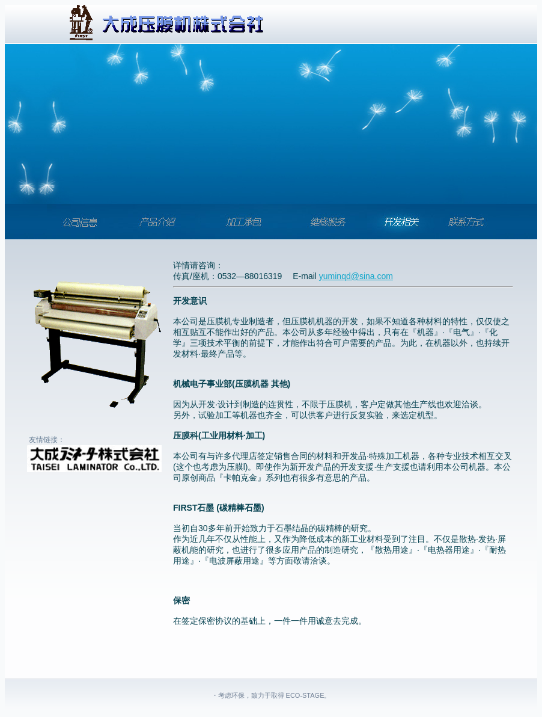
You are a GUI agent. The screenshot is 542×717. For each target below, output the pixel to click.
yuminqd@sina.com (356, 276)
